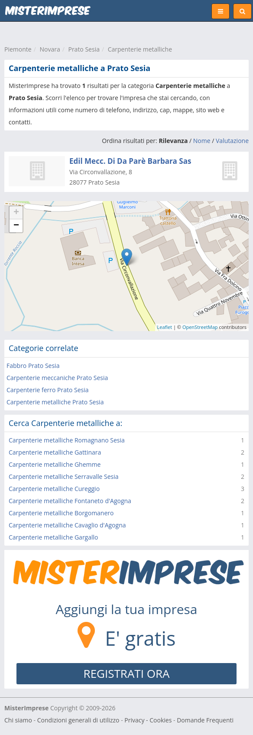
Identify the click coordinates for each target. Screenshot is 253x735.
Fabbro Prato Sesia (32, 365)
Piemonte (18, 49)
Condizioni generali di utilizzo (78, 720)
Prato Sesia (84, 49)
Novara (49, 49)
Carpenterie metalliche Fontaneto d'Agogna (70, 501)
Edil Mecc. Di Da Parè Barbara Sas (130, 161)
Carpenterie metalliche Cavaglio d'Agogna (67, 525)
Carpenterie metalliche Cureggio (54, 489)
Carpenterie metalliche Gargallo (53, 537)
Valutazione (232, 141)
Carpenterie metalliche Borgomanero (61, 513)
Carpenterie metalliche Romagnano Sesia (67, 440)
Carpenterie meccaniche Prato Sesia (57, 378)
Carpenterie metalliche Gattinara (55, 452)
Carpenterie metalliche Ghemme (55, 464)
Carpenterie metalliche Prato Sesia (55, 402)
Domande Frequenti (205, 720)
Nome (202, 141)
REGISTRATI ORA (127, 673)
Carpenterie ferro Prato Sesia (47, 390)
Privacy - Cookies (148, 720)
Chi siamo (18, 720)
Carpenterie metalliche (140, 49)
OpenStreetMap (200, 327)
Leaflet (164, 327)
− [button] (16, 225)
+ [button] (16, 212)
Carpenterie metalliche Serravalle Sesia (64, 476)
